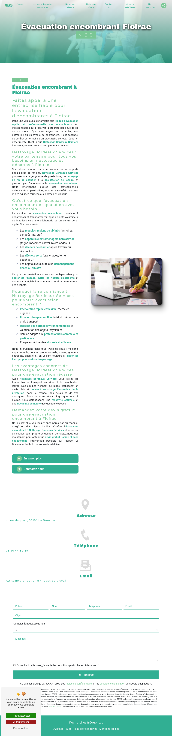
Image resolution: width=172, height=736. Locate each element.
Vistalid (59, 729)
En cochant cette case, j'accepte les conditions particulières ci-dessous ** (58, 660)
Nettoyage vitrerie (91, 5)
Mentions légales (109, 729)
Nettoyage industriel (70, 5)
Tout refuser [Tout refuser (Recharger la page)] (21, 722)
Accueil (20, 4)
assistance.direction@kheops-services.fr (37, 576)
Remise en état (109, 5)
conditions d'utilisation (112, 679)
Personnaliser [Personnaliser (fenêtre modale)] (21, 728)
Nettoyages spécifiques (130, 5)
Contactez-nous (31, 469)
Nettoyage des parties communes (42, 5)
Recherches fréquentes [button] (86, 722)
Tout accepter (21, 715)
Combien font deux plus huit (29, 619)
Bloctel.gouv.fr (55, 702)
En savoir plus (30, 458)
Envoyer (89, 670)
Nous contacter (150, 5)
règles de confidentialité (79, 679)
